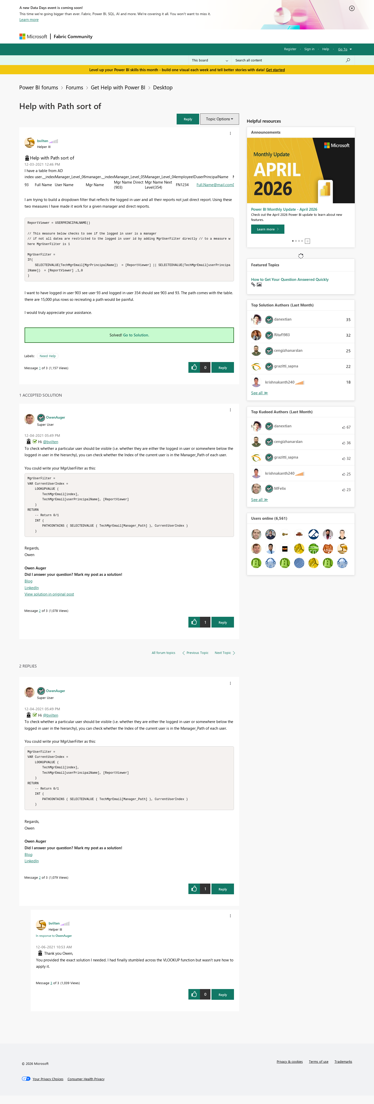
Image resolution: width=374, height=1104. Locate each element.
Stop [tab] (307, 241)
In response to (54, 944)
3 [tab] (299, 241)
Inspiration (126, 36)
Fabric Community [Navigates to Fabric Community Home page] (73, 36)
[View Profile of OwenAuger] (55, 419)
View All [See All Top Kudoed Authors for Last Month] (259, 500)
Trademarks (343, 1070)
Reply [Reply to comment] (223, 628)
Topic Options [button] (218, 118)
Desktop (163, 87)
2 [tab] (296, 241)
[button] (188, 119)
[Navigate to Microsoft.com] (33, 36)
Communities (170, 36)
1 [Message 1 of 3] (40, 370)
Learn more (29, 19)
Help (325, 49)
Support (235, 36)
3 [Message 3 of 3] (51, 991)
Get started (275, 69)
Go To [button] (342, 49)
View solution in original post (49, 599)
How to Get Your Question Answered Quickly (290, 279)
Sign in (309, 49)
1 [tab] (293, 241)
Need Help (48, 358)
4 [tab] (302, 241)
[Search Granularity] (210, 60)
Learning (213, 36)
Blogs (193, 36)
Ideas (148, 36)
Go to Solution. (136, 337)
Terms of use (318, 1070)
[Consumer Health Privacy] (86, 1087)
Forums (104, 36)
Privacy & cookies (290, 1070)
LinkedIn (32, 593)
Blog (29, 586)
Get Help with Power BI (118, 87)
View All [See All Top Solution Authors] (259, 393)
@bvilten (50, 444)
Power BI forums (38, 87)
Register (290, 49)
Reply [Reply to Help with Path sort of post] (223, 370)
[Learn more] (267, 229)
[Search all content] (293, 60)
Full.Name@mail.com (215, 184)
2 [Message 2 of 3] (40, 616)
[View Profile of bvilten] (42, 140)
